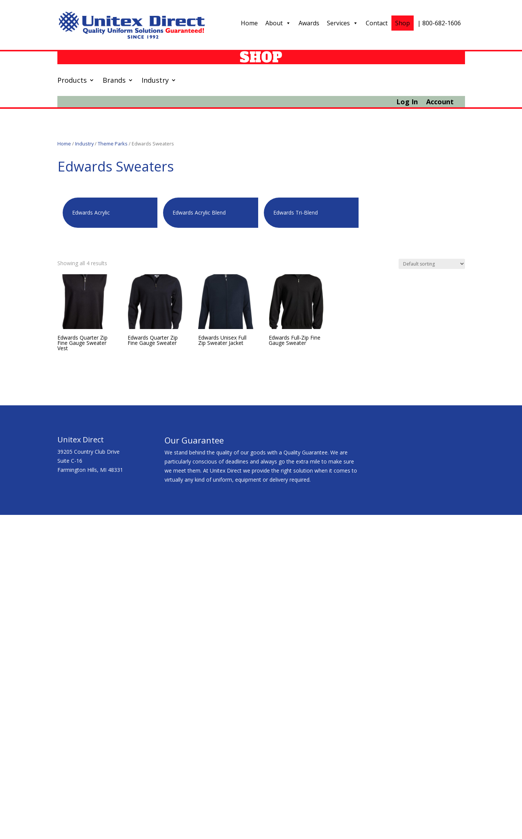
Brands (114, 81)
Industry (155, 81)
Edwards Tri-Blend (295, 212)
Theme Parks (113, 143)
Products (72, 81)
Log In (407, 102)
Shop (402, 23)
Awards (309, 23)
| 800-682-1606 (439, 23)
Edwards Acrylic (91, 212)
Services (342, 23)
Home (249, 23)
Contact (377, 23)
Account (440, 102)
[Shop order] (432, 264)
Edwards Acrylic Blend (199, 212)
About (278, 23)
